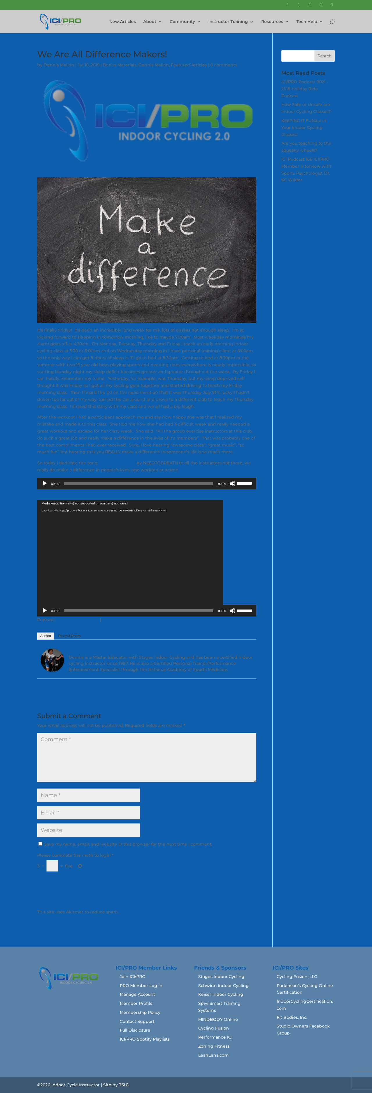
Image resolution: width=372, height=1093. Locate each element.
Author (45, 636)
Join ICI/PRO (133, 976)
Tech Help (306, 22)
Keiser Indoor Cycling (220, 994)
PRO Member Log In (141, 985)
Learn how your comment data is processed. (166, 912)
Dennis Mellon (59, 65)
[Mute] (232, 483)
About (149, 22)
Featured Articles (189, 65)
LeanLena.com (213, 1055)
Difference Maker (117, 462)
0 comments (223, 65)
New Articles (122, 22)
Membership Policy (140, 1012)
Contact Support (137, 1021)
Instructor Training (228, 22)
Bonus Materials (119, 65)
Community (182, 22)
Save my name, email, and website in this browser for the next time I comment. (128, 844)
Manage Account (137, 994)
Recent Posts (69, 636)
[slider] (139, 483)
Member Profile (136, 1003)
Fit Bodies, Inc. (292, 1017)
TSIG (124, 1084)
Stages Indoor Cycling (221, 976)
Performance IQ (215, 1037)
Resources (272, 22)
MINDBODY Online (218, 1019)
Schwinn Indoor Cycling (223, 985)
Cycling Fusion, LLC (297, 976)
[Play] (45, 483)
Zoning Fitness (214, 1046)
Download (113, 619)
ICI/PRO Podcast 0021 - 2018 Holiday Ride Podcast (304, 88)
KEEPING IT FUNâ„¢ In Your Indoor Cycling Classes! (303, 127)
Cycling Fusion (213, 1028)
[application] (146, 483)
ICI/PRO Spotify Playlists (145, 1039)
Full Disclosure (135, 1030)
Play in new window (77, 619)
